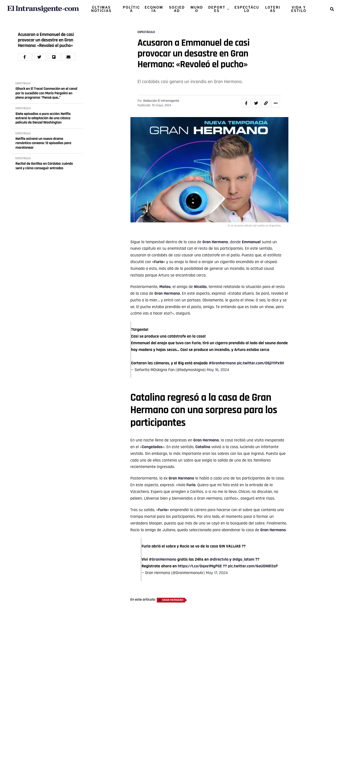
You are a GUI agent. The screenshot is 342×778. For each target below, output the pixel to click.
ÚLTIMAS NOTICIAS (101, 9)
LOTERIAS (272, 9)
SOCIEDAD (177, 9)
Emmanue (250, 242)
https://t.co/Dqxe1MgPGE (200, 566)
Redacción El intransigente (161, 101)
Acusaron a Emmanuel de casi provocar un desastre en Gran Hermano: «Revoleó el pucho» (46, 40)
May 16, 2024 (218, 369)
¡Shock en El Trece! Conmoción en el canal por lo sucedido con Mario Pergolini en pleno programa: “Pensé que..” (46, 93)
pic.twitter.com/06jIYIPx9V (260, 363)
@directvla (219, 559)
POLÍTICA (131, 9)
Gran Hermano (215, 242)
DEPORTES (216, 9)
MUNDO (197, 9)
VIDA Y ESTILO (298, 9)
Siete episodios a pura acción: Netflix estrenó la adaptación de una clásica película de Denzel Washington (43, 118)
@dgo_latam (243, 559)
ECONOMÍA (154, 9)
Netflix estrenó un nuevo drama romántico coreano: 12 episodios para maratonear (43, 143)
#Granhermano (222, 363)
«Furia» (158, 262)
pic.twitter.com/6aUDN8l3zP (253, 566)
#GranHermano (162, 559)
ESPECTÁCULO (247, 9)
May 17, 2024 (217, 572)
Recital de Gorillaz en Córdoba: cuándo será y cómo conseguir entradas (44, 166)
